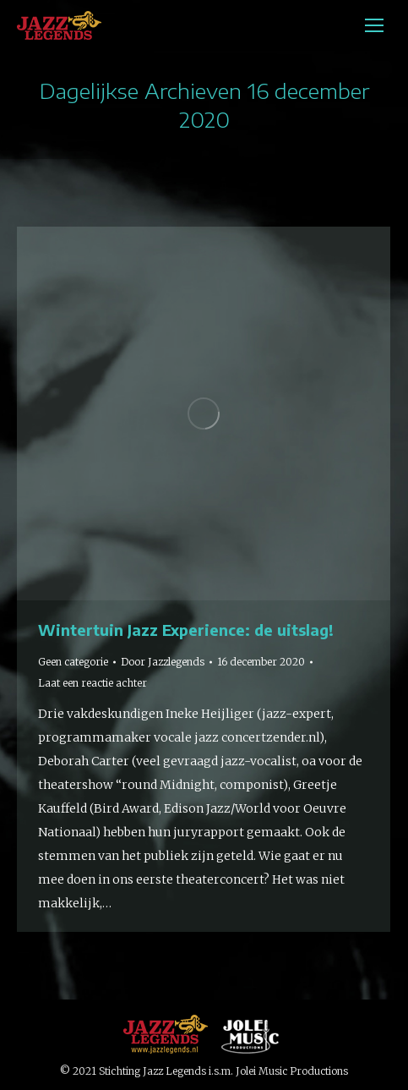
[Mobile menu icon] (374, 25)
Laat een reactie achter (92, 682)
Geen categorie (73, 661)
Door (162, 661)
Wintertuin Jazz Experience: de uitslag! (186, 629)
